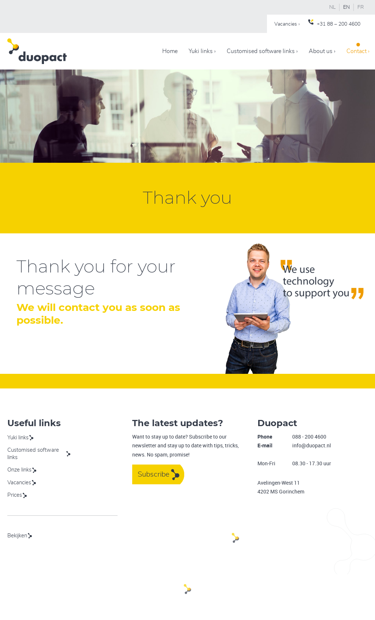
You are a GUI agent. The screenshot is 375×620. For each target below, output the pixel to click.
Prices (14, 495)
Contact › (358, 51)
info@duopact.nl (311, 445)
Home (170, 51)
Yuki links (18, 437)
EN (346, 7)
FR (360, 7)
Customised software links (33, 453)
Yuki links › (202, 51)
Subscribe (154, 474)
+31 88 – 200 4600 (338, 24)
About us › (322, 51)
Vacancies (19, 482)
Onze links (19, 470)
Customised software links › (262, 51)
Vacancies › (287, 24)
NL (332, 7)
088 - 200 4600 (309, 436)
